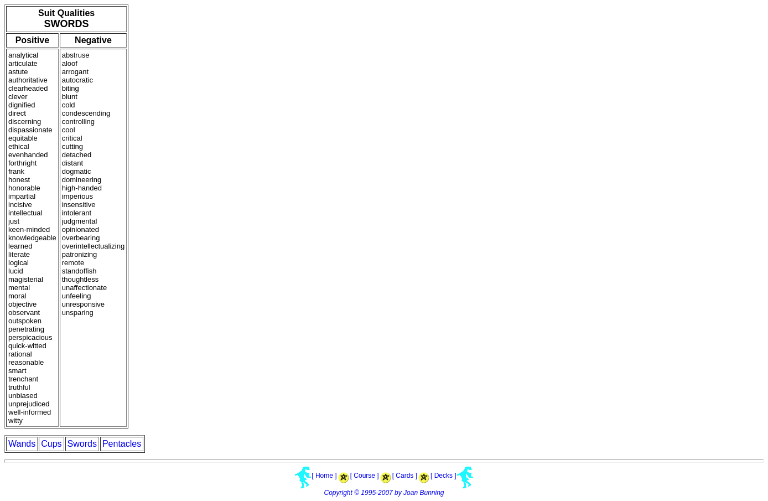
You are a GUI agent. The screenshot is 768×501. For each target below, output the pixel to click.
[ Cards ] (404, 475)
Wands (21, 443)
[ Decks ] (443, 475)
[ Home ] (324, 475)
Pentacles (121, 443)
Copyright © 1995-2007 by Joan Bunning (384, 493)
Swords (82, 443)
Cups (51, 443)
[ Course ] (364, 475)
